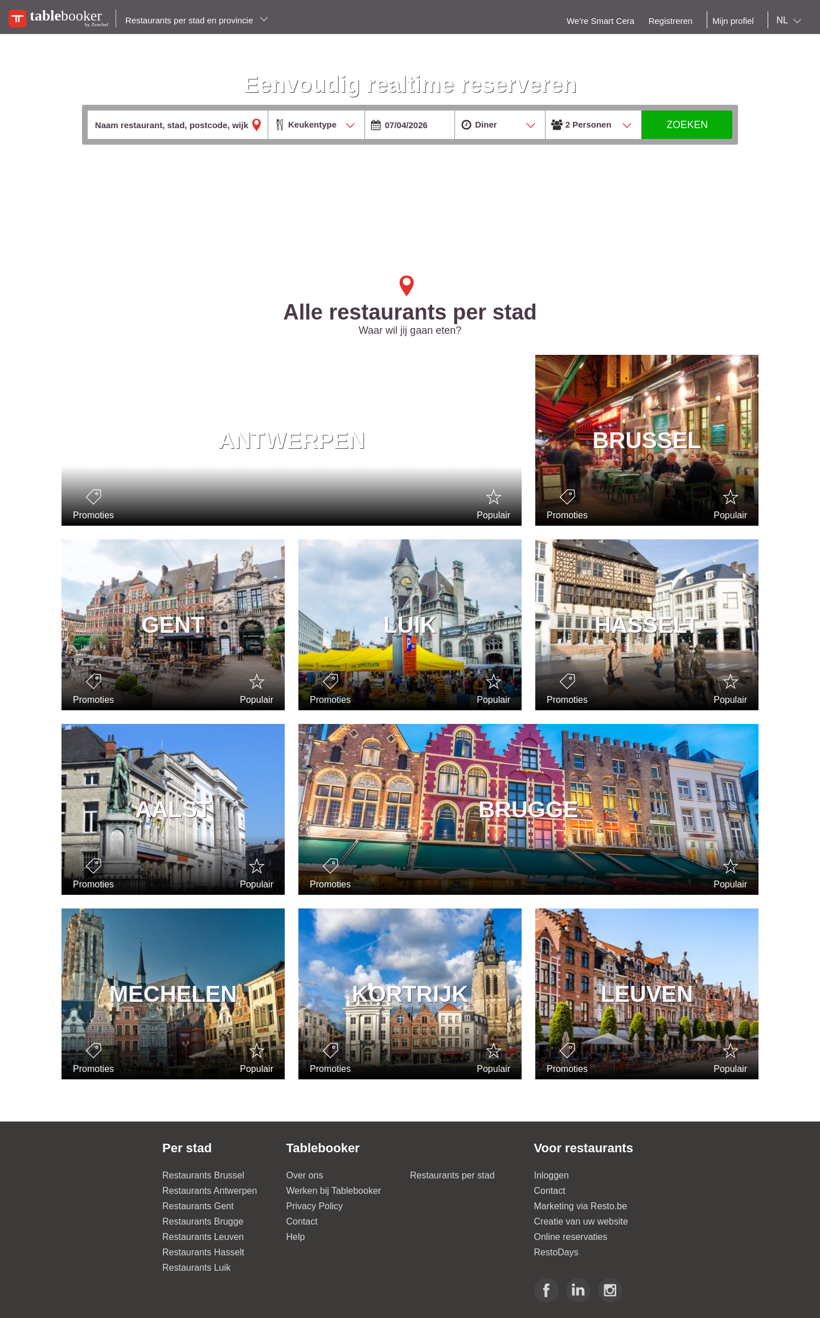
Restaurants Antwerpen (209, 1191)
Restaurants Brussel (203, 1175)
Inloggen (551, 1175)
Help (295, 1237)
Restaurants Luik (196, 1267)
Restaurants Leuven (203, 1237)
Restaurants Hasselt (203, 1252)
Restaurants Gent (197, 1206)
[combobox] (791, 20)
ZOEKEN (687, 124)
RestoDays (556, 1252)
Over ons (304, 1175)
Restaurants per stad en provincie (196, 20)
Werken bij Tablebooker (334, 1191)
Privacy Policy (314, 1206)
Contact (302, 1221)
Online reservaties (571, 1237)
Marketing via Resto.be (581, 1206)
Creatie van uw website (581, 1221)
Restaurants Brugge (202, 1221)
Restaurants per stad (452, 1175)
